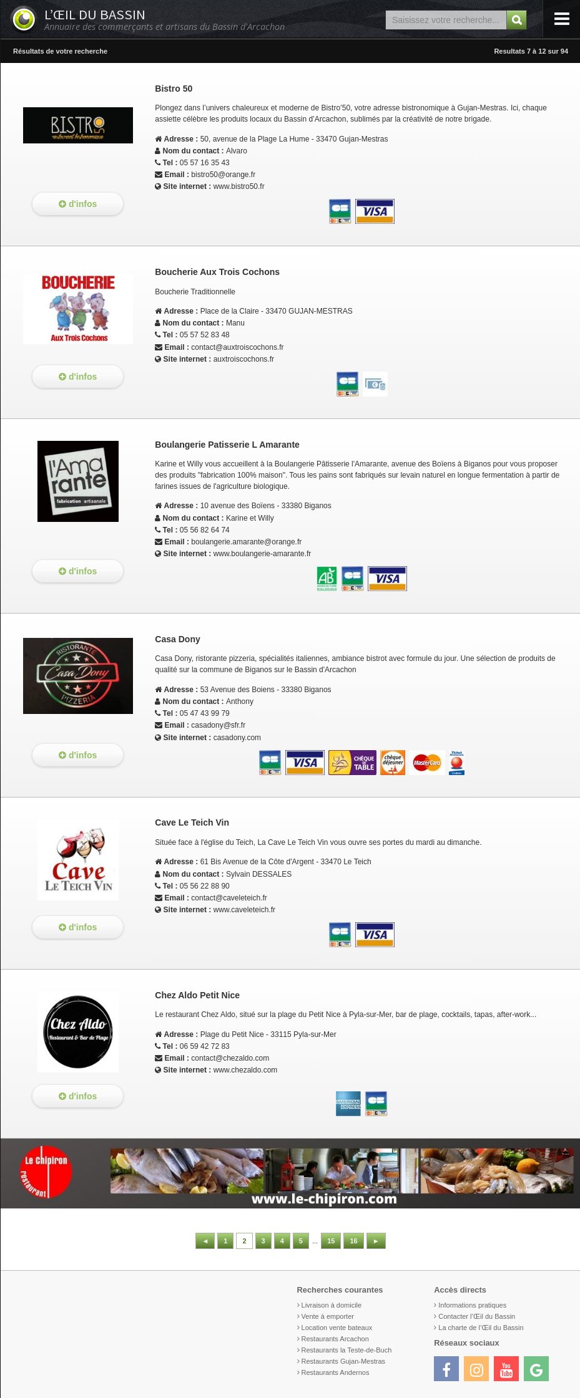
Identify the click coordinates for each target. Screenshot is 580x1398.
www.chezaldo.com (246, 1070)
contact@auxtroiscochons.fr (237, 347)
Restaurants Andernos (336, 1372)
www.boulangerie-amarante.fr (263, 553)
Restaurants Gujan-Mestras (344, 1361)
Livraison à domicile (332, 1305)
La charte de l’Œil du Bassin (480, 1327)
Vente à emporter (328, 1316)
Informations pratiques (472, 1305)
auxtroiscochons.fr (244, 359)
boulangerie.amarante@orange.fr (246, 542)
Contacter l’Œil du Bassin (476, 1316)
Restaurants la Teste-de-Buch (347, 1350)
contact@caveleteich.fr (229, 898)
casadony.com (237, 737)
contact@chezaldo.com (230, 1058)
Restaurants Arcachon (335, 1339)
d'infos (78, 204)
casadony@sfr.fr (218, 725)
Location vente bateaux (337, 1327)
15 (331, 1241)
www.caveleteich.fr (244, 909)
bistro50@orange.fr (223, 174)
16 (353, 1241)
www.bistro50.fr (239, 186)
